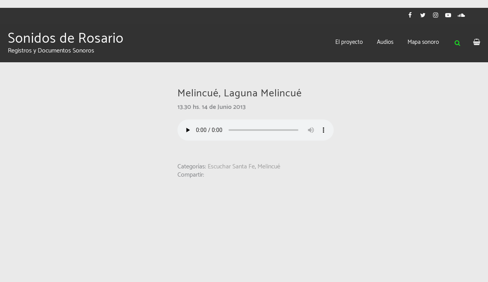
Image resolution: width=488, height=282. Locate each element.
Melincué (269, 166)
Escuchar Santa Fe (231, 166)
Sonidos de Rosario (66, 38)
